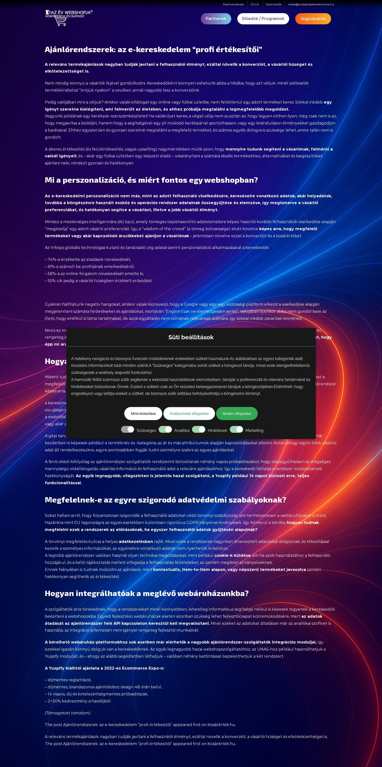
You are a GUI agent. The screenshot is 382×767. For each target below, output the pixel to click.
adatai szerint (168, 247)
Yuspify (223, 475)
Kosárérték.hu (221, 724)
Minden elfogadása (236, 414)
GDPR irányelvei (202, 522)
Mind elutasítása (143, 414)
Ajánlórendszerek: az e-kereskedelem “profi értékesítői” (117, 724)
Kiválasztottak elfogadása (189, 414)
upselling (146, 149)
